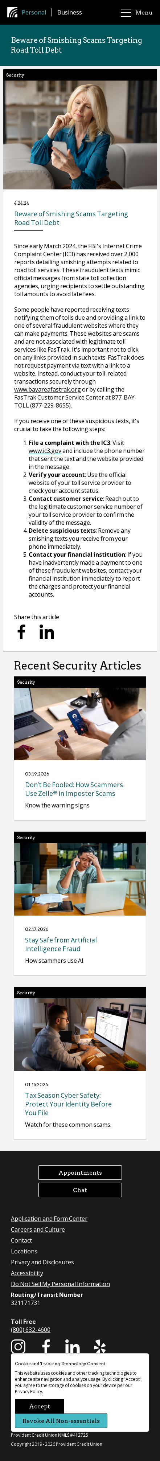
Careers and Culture (38, 1229)
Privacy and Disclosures (42, 1262)
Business (69, 12)
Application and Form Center (49, 1218)
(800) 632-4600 (30, 1329)
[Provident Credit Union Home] (14, 12)
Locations (24, 1251)
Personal (34, 12)
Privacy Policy (28, 1391)
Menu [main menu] (137, 12)
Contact (21, 1240)
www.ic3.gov (45, 450)
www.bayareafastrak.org (47, 389)
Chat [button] (80, 1190)
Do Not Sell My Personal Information (60, 1284)
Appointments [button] (80, 1172)
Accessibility (27, 1273)
